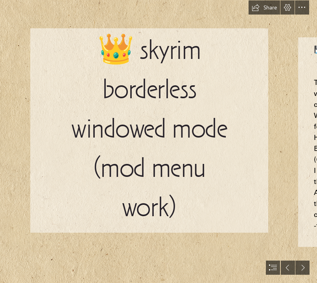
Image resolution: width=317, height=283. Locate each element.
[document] (158, 141)
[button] (264, 7)
